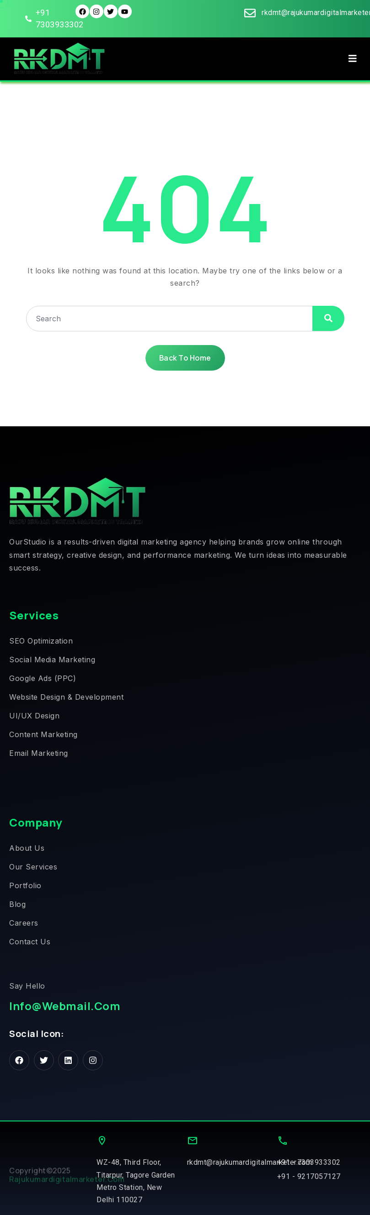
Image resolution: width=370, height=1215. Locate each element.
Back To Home (185, 358)
